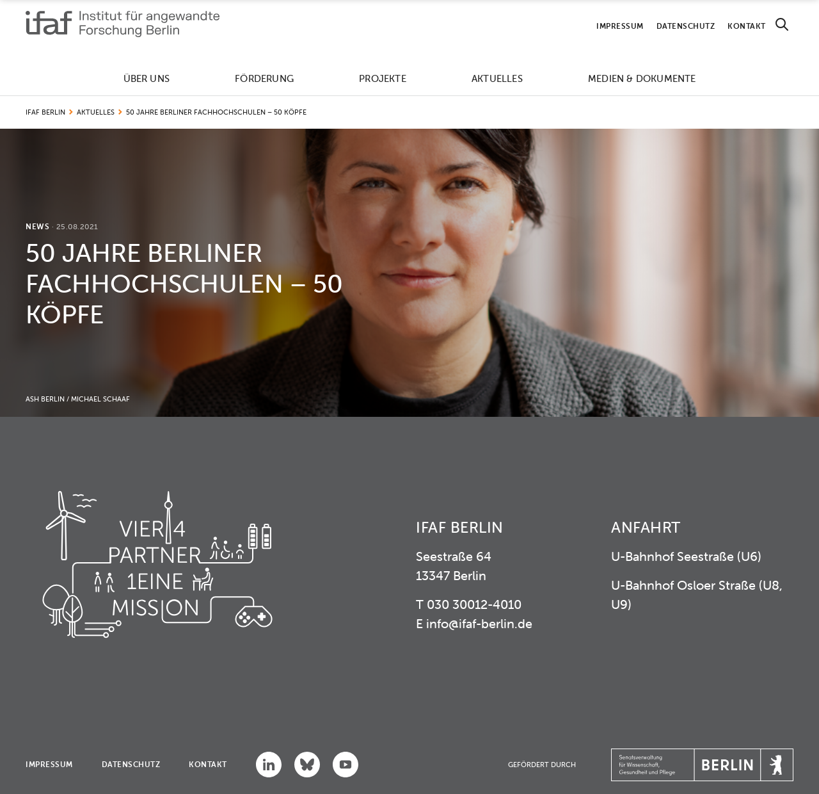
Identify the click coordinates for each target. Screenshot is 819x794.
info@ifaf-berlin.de (479, 623)
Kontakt (747, 26)
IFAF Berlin (45, 112)
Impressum (620, 26)
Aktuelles (497, 78)
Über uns (146, 78)
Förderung (264, 78)
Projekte (382, 78)
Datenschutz (685, 26)
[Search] (781, 25)
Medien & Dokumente (642, 78)
